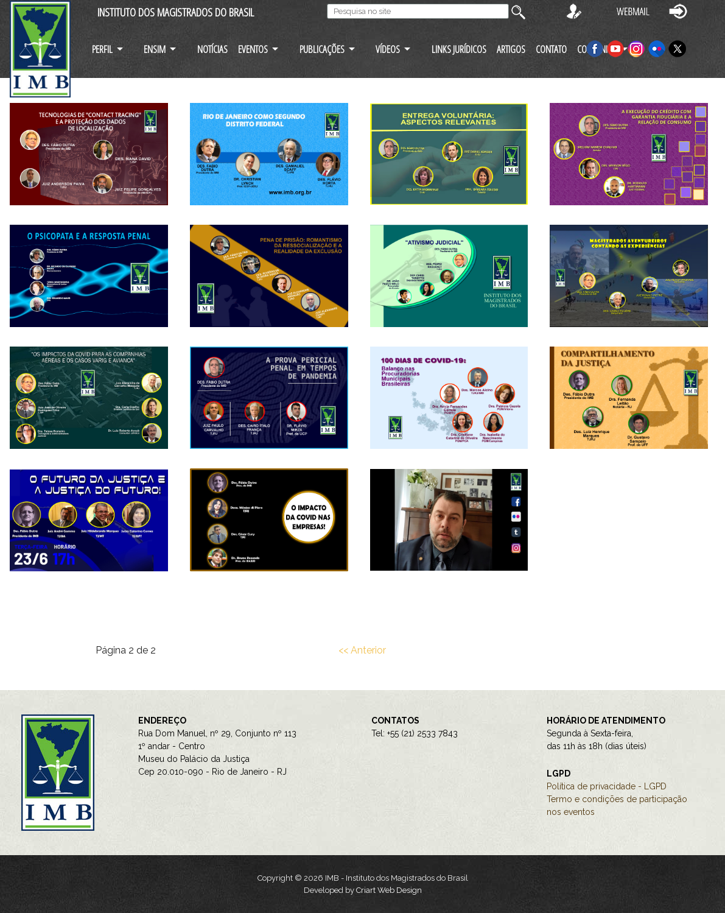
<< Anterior (362, 650)
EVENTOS (253, 49)
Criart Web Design (389, 890)
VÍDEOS (388, 49)
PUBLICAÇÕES (322, 49)
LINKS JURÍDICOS (459, 49)
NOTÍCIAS (212, 49)
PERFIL (102, 49)
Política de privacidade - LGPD (607, 786)
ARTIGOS (511, 49)
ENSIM (155, 49)
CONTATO (551, 49)
